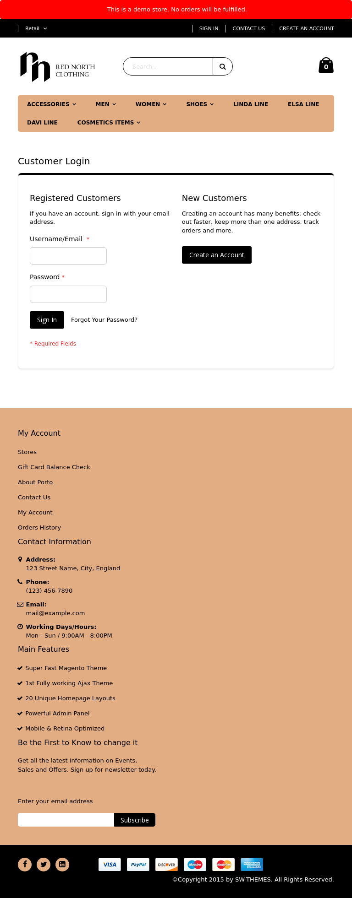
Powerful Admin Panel (57, 713)
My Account (35, 512)
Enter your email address (55, 801)
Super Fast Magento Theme (66, 668)
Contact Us (249, 29)
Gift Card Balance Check (54, 467)
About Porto (35, 482)
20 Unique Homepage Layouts (70, 698)
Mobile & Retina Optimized (64, 728)
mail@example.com (55, 613)
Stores (27, 452)
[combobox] (178, 66)
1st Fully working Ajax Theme (69, 683)
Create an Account (306, 29)
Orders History (39, 527)
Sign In (209, 29)
